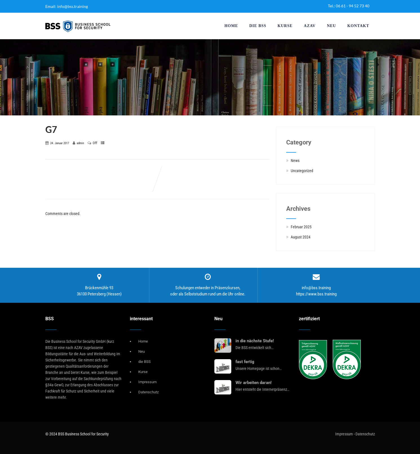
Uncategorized (302, 170)
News (295, 160)
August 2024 (300, 237)
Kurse (284, 26)
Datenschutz (148, 392)
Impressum (147, 382)
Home (231, 26)
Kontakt (358, 26)
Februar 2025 (301, 227)
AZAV (310, 26)
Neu (331, 26)
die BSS (257, 26)
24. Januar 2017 (59, 143)
